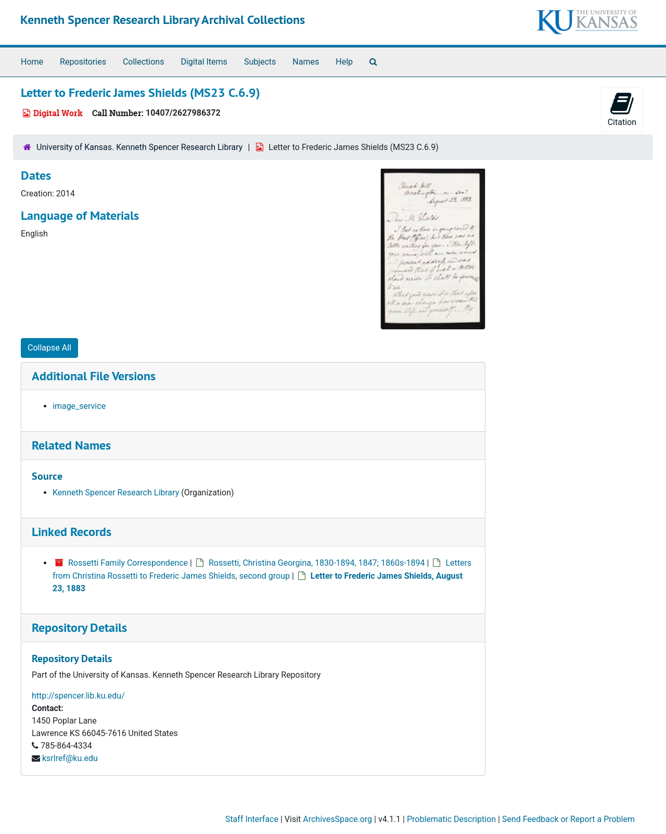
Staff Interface (251, 819)
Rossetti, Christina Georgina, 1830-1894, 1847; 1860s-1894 (317, 563)
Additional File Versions (94, 376)
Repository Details (79, 627)
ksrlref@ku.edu (70, 758)
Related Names (71, 445)
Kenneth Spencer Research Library (116, 492)
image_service (79, 406)
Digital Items (204, 62)
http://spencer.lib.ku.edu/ (78, 696)
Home (32, 62)
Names (305, 62)
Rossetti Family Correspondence (128, 563)
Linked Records (71, 532)
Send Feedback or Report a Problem (568, 819)
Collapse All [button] (49, 348)
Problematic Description (451, 819)
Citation (622, 109)
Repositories (83, 62)
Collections (143, 62)
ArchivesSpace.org (337, 819)
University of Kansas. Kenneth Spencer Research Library (139, 147)
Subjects (260, 62)
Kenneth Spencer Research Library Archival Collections (162, 19)
